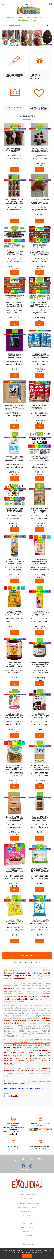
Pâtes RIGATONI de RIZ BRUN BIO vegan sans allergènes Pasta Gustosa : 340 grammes (14, 824)
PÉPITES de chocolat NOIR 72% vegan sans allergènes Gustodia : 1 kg (39, 259)
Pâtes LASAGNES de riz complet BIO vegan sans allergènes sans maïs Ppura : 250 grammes (39, 773)
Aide (27, 1246)
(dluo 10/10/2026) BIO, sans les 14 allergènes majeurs (39, 934)
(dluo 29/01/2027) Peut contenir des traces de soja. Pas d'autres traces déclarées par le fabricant (14, 626)
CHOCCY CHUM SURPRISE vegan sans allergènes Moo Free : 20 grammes (39, 361)
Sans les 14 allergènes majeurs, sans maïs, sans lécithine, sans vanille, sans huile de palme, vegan (39, 266)
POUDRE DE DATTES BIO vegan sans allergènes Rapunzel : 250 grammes (39, 516)
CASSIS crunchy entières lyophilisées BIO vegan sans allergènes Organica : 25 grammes (14, 361)
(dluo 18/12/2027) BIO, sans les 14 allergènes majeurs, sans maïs (39, 831)
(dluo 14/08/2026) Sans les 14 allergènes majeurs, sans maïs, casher (14, 677)
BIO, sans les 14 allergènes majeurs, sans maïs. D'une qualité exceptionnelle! (14, 523)
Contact (27, 1222)
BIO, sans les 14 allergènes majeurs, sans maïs (39, 471)
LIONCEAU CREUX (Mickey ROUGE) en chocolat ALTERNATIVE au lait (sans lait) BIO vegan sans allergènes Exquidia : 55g (14, 156)
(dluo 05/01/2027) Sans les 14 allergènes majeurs (40, 420)
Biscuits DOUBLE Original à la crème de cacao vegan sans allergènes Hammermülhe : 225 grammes (14, 567)
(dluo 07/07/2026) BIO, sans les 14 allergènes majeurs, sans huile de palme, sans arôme (39, 626)
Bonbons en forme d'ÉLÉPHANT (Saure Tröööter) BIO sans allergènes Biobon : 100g (14, 927)
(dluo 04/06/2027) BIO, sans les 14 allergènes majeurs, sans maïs (39, 523)
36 (40, 275)
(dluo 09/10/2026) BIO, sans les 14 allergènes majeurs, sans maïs (14, 471)
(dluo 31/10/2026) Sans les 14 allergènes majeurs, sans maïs (14, 420)
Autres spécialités (27, 1217)
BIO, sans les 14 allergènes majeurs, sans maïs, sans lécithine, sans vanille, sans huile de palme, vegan (14, 163)
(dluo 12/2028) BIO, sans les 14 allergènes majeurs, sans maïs (39, 677)
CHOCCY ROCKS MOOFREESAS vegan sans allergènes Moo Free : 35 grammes (40, 413)
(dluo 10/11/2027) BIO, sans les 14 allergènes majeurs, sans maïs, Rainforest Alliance (14, 728)
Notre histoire (14, 113)
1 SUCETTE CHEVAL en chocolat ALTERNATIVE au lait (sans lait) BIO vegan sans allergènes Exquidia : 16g (39, 207)
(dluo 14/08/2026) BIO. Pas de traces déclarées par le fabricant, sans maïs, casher (14, 883)
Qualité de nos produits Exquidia (38, 114)
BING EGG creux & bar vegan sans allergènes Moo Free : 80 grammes (14, 413)
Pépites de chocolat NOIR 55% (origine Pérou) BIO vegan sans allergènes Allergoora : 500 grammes (14, 259)
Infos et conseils (27, 1233)
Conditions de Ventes (27, 1213)
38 (14, 326)
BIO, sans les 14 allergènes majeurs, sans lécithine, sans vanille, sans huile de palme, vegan (14, 266)
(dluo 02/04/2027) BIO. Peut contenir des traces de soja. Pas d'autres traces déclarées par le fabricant (14, 780)
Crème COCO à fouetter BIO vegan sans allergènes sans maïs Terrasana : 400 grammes (14, 722)
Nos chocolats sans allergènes (27, 1209)
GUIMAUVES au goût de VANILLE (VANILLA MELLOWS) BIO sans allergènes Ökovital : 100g (40, 876)
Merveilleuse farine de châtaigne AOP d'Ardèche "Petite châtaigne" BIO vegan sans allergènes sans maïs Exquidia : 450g (14, 516)
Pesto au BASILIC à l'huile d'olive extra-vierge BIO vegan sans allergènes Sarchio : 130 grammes (39, 824)
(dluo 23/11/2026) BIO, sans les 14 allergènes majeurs (14, 934)
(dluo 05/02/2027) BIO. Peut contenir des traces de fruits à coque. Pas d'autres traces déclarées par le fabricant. (39, 574)
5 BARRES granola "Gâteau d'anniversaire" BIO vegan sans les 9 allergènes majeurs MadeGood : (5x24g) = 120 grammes (14, 876)
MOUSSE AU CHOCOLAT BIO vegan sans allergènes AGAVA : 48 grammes (39, 722)
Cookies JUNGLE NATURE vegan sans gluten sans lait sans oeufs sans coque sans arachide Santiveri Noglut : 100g (14, 619)
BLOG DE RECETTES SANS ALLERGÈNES (14, 82)
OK (27, 1256)
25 (14, 275)
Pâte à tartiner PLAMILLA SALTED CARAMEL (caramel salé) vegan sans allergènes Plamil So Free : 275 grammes (14, 670)
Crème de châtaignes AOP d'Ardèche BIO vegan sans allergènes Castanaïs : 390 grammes (39, 670)
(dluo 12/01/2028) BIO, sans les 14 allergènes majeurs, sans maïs (39, 780)
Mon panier (27, 1237)
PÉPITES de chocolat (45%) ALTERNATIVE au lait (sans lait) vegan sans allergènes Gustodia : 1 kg (14, 310)
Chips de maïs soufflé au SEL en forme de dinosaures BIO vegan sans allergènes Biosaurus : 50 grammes (39, 927)
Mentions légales (27, 1205)
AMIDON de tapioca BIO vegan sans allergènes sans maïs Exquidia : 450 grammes (39, 464)
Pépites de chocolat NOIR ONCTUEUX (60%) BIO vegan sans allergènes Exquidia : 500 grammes (39, 310)
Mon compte (28, 1229)
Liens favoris (28, 1242)
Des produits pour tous (27, 968)
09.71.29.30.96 (13, 1151)
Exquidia (27, 961)
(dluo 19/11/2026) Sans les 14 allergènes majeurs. (14, 574)
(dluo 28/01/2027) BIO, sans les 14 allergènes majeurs (39, 883)
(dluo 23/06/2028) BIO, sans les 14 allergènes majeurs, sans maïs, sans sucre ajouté (14, 368)
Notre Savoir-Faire (27, 1201)
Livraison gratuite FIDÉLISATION (35, 82)
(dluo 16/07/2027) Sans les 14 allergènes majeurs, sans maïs (40, 368)
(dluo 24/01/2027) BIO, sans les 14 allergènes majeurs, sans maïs (39, 728)
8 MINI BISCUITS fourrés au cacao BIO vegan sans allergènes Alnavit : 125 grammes (40, 619)
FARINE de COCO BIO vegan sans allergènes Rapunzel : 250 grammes (14, 464)
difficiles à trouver (40, 1151)
